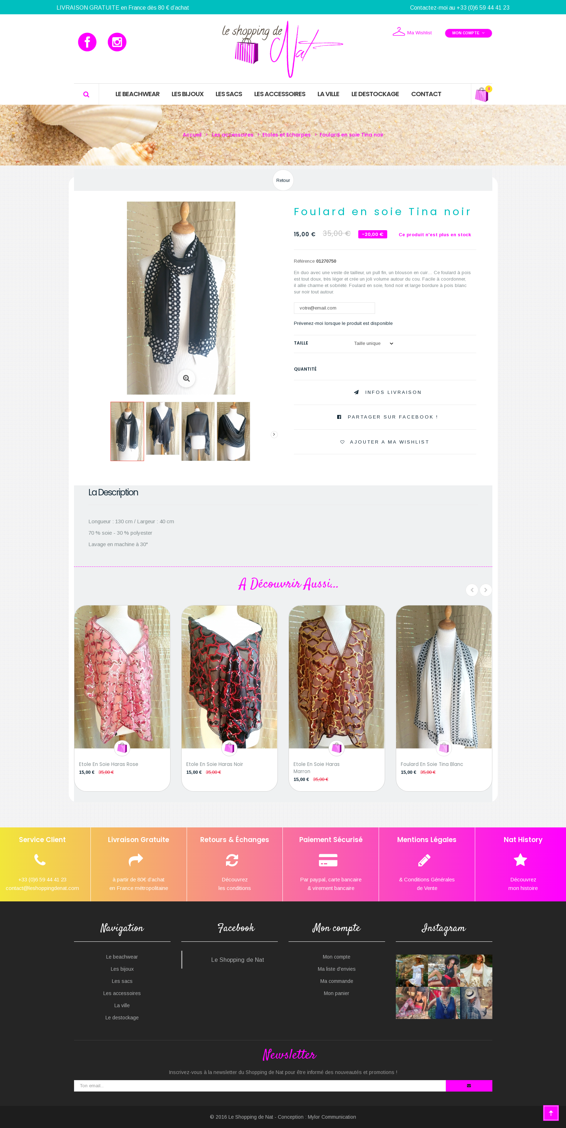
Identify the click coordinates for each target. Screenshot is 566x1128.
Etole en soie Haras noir (214, 764)
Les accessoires (122, 993)
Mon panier (336, 993)
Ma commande (336, 981)
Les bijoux (122, 969)
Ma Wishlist (412, 32)
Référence (304, 261)
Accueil (192, 134)
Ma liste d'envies (337, 969)
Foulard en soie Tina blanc (432, 764)
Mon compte (336, 957)
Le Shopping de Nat (237, 959)
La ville (122, 1005)
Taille (301, 343)
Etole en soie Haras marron (317, 768)
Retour (283, 180)
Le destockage (122, 1017)
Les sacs (122, 981)
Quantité (305, 369)
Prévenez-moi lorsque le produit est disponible (343, 323)
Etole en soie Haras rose (108, 764)
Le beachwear (122, 957)
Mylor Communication (332, 1117)
